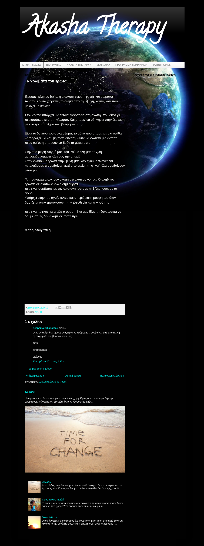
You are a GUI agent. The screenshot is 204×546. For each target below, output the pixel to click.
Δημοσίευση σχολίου (40, 368)
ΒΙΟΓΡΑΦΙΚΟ (53, 64)
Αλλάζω (30, 392)
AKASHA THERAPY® (79, 64)
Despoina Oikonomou (46, 328)
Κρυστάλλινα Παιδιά (53, 499)
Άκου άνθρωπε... (51, 517)
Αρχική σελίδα (73, 375)
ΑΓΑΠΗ (38, 312)
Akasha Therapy (95, 29)
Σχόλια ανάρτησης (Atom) (53, 381)
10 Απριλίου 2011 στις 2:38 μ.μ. (50, 361)
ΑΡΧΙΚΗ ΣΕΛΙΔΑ (31, 64)
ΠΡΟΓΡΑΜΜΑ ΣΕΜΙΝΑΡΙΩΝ (131, 64)
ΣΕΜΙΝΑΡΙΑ (103, 64)
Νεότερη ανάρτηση (36, 375)
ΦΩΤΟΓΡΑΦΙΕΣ (161, 64)
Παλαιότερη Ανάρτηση (112, 375)
